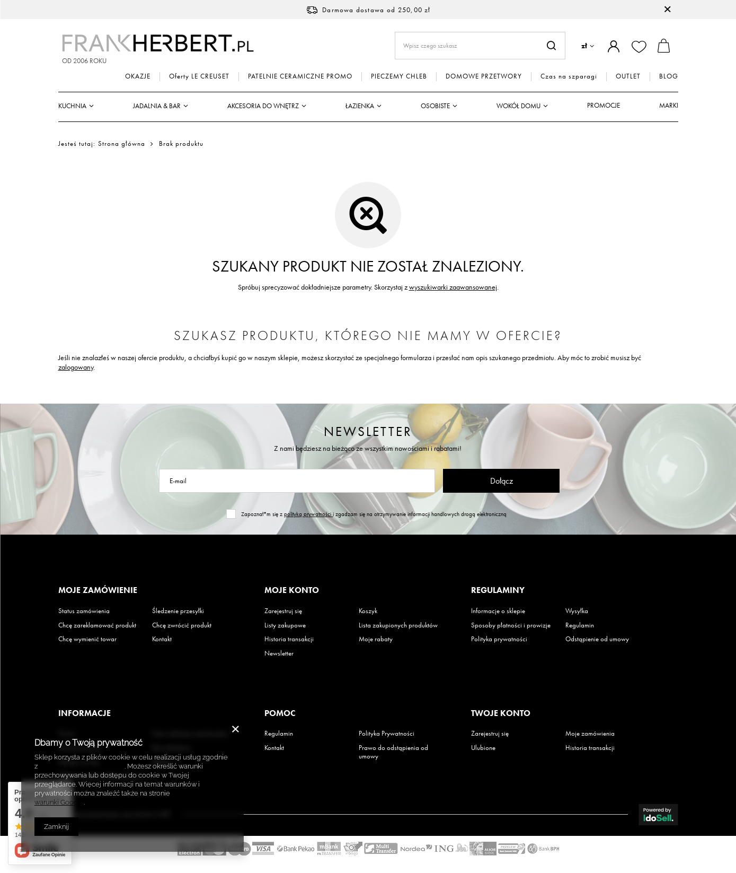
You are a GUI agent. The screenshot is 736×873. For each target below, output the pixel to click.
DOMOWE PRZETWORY (484, 76)
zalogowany (75, 367)
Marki (668, 105)
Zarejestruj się (283, 611)
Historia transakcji (289, 639)
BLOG (668, 76)
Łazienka (359, 105)
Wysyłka (576, 611)
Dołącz (501, 480)
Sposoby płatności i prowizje (511, 625)
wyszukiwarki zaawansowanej (453, 287)
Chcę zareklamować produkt (97, 625)
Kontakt (162, 639)
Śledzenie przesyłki (178, 611)
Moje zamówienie (97, 590)
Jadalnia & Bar (157, 105)
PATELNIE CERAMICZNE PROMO (300, 76)
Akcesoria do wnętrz (263, 105)
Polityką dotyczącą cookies (82, 766)
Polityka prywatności (499, 639)
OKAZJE (137, 76)
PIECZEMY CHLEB (399, 76)
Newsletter (368, 431)
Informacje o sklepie (498, 611)
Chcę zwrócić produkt (181, 625)
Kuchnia (72, 105)
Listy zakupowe (285, 625)
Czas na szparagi (568, 76)
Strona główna (121, 143)
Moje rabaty (376, 639)
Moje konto (291, 590)
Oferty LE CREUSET (199, 76)
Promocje (603, 105)
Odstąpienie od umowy (597, 639)
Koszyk (368, 611)
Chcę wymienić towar (87, 639)
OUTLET (628, 76)
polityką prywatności (308, 514)
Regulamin (579, 625)
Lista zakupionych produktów (398, 625)
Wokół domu (518, 105)
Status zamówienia (84, 611)
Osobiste (435, 105)
